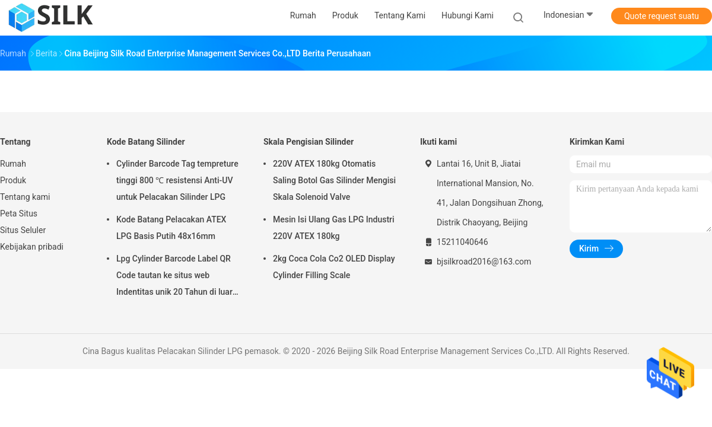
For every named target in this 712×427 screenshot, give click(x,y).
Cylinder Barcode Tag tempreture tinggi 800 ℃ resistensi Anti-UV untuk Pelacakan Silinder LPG (177, 180)
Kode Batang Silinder (146, 141)
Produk (13, 180)
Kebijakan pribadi (31, 246)
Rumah (13, 163)
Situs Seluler (23, 230)
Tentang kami (25, 197)
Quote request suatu (661, 16)
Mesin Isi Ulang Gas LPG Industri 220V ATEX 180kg (334, 228)
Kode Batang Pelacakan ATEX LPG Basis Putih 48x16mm (171, 228)
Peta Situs (18, 213)
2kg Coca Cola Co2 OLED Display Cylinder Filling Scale (334, 267)
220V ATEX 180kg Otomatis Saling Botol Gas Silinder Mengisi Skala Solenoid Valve (334, 180)
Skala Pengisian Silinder (308, 141)
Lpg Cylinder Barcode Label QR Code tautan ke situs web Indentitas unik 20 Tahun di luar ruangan (174, 277)
